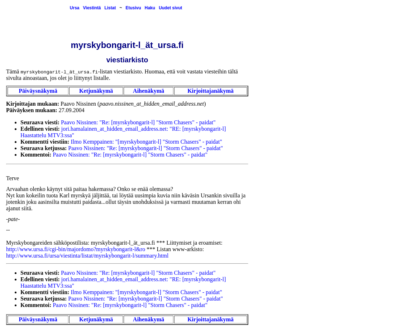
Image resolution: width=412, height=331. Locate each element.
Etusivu (133, 7)
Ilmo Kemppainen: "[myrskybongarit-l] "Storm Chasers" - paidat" (146, 142)
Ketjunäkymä (96, 91)
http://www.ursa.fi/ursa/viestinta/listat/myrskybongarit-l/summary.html (87, 256)
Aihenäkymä (148, 91)
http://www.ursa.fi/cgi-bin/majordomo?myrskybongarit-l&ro (75, 249)
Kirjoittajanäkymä (210, 91)
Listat (110, 7)
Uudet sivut (170, 7)
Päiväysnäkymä (38, 91)
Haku (150, 7)
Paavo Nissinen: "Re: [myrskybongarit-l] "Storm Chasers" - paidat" (138, 122)
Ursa (75, 7)
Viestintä (92, 7)
